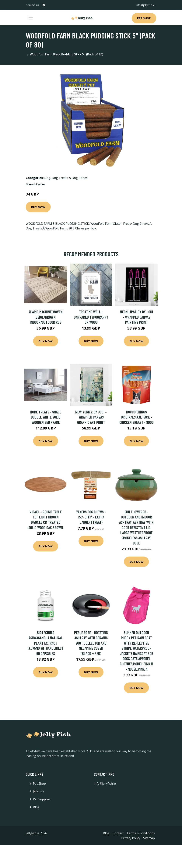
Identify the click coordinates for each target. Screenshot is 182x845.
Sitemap (149, 838)
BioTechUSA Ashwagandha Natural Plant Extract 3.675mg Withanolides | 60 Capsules (45, 643)
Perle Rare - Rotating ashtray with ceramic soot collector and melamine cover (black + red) (91, 643)
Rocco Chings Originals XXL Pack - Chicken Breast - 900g (136, 417)
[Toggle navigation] (31, 17)
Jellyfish (38, 791)
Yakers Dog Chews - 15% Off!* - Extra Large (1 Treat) (91, 516)
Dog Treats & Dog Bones (70, 178)
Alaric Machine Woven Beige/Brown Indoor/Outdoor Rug (46, 316)
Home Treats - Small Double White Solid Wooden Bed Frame (45, 417)
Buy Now (38, 207)
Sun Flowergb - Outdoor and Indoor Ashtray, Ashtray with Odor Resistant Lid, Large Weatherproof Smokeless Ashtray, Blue (136, 527)
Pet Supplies (42, 799)
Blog (36, 807)
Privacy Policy (130, 838)
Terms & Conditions (141, 833)
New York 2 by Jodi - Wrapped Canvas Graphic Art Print (91, 417)
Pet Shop (144, 18)
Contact (118, 833)
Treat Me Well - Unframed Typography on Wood (91, 316)
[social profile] (44, 5)
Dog (47, 178)
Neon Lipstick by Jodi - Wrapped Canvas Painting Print (136, 316)
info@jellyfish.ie (145, 5)
